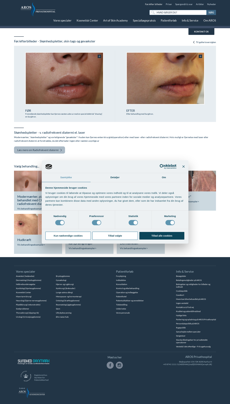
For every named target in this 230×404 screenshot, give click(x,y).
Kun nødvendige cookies (68, 235)
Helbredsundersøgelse (25, 284)
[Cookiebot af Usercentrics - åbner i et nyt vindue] (162, 166)
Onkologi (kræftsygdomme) (68, 300)
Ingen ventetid (182, 303)
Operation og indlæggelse (127, 292)
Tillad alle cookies (161, 235)
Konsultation (121, 284)
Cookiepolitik (181, 291)
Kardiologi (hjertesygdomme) (28, 288)
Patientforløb (169, 22)
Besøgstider (181, 276)
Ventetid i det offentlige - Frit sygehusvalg (193, 346)
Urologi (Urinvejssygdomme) (28, 317)
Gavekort (180, 295)
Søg (211, 12)
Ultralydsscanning (63, 313)
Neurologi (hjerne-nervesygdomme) (31, 300)
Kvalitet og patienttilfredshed (188, 311)
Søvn (58, 308)
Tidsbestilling (121, 304)
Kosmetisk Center (87, 22)
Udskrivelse (121, 308)
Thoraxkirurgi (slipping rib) (27, 313)
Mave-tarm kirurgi (23, 296)
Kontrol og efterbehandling (127, 288)
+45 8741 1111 (169, 364)
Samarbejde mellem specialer (188, 331)
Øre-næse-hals (62, 317)
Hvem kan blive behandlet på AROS (191, 299)
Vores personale (123, 313)
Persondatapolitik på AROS (187, 323)
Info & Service (190, 22)
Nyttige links (181, 315)
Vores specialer (62, 22)
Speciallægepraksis (144, 22)
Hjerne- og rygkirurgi (65, 284)
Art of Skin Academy (115, 22)
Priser (169, 4)
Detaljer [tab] (115, 177)
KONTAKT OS (201, 31)
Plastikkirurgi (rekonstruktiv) (28, 304)
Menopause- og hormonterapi (69, 296)
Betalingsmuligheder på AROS (189, 280)
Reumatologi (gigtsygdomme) (68, 304)
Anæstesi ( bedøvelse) (25, 276)
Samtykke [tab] (66, 177)
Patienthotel (121, 296)
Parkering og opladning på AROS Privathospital (196, 319)
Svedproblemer (22, 308)
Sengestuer (180, 336)
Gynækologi (61, 280)
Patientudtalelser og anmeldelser (130, 300)
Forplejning (121, 276)
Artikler (200, 4)
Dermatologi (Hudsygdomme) (28, 280)
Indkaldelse (121, 280)
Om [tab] (164, 177)
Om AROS (209, 22)
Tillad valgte (115, 235)
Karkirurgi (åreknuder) (65, 288)
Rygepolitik (181, 327)
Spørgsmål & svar (184, 4)
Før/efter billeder (154, 4)
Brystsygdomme (63, 276)
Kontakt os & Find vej (185, 307)
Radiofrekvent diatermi (39, 150)
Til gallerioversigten (204, 42)
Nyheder (211, 4)
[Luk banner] (183, 166)
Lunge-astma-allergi (64, 292)
